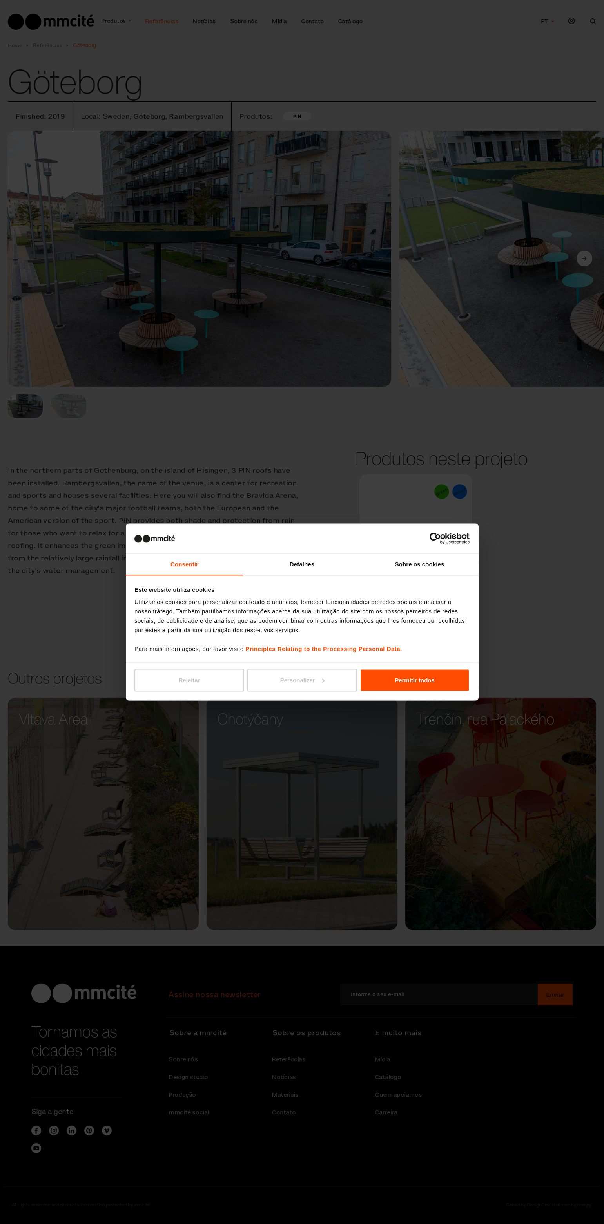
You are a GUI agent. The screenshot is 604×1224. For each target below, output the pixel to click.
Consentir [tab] (184, 563)
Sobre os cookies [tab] (419, 563)
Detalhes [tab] (302, 563)
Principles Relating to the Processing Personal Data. (323, 648)
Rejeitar (189, 680)
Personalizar (302, 680)
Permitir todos (415, 680)
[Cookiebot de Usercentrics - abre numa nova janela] (435, 538)
